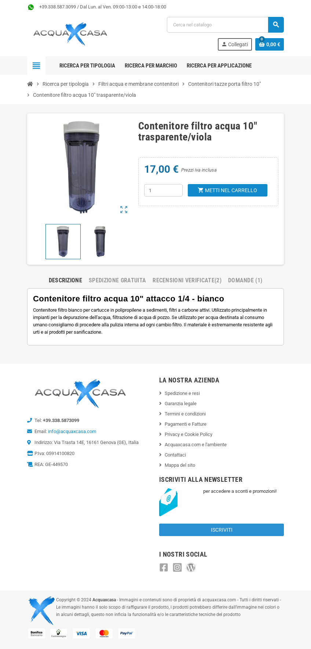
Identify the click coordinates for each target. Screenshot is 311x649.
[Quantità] (163, 190)
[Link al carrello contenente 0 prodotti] (269, 44)
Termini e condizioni (185, 414)
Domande (245, 280)
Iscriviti (222, 530)
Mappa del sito (180, 465)
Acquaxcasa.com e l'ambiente (196, 444)
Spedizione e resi (182, 393)
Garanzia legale (181, 403)
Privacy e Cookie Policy (188, 434)
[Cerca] (225, 25)
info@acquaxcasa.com (72, 431)
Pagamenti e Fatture (185, 424)
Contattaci (175, 455)
